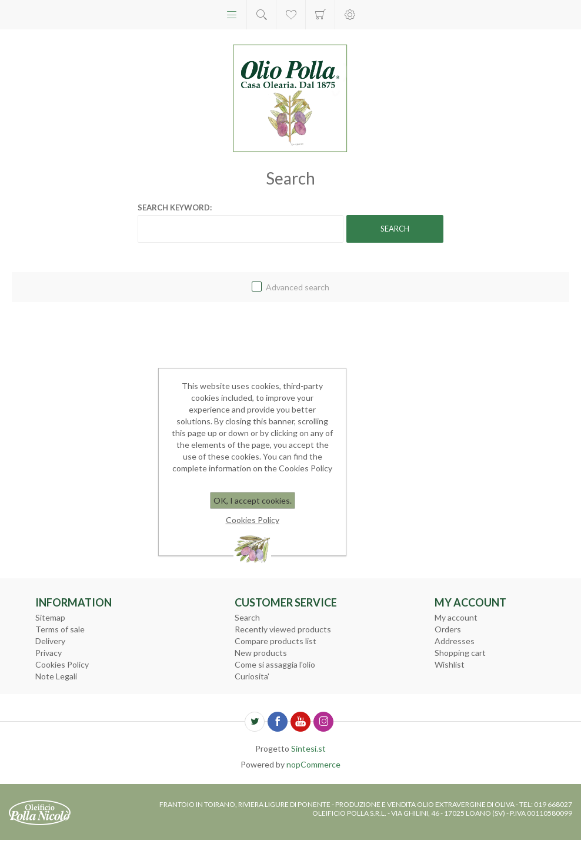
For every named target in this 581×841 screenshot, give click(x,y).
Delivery (50, 641)
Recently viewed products (283, 629)
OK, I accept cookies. (252, 500)
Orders (448, 629)
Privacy (48, 653)
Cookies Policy (62, 664)
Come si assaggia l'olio (275, 664)
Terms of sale (60, 629)
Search (247, 617)
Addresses (455, 641)
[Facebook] (278, 722)
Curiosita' (252, 676)
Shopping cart (320, 14)
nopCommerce (313, 764)
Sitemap (50, 617)
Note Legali (56, 676)
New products (261, 653)
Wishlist (450, 664)
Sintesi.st (308, 748)
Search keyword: (175, 207)
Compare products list (275, 641)
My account (456, 617)
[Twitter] (255, 722)
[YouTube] (300, 722)
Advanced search (297, 287)
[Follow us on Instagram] (323, 722)
